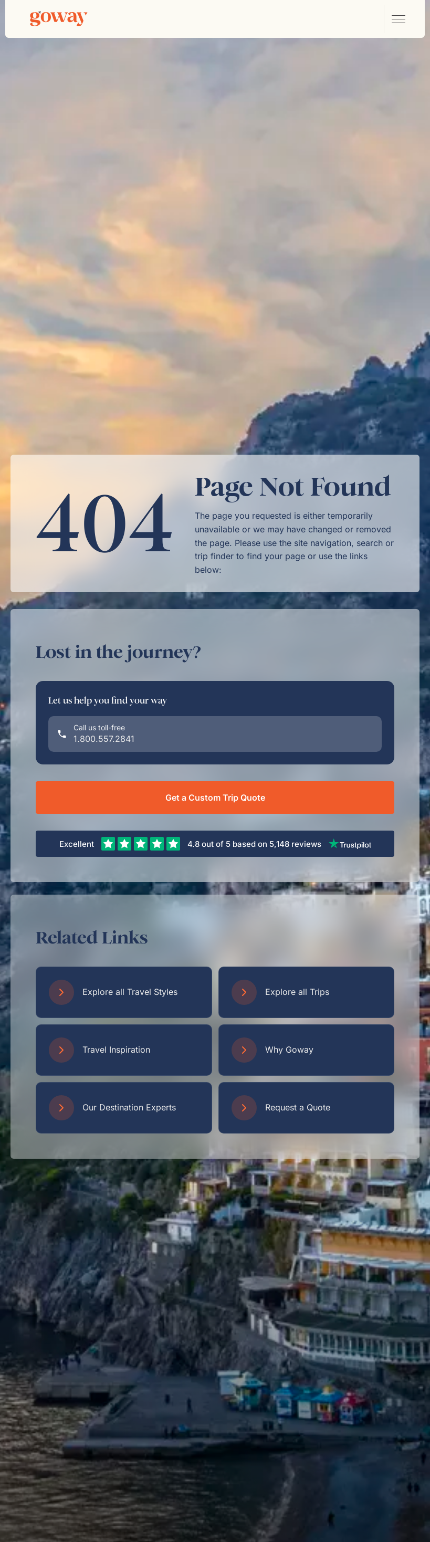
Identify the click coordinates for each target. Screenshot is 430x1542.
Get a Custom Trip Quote (215, 797)
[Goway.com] (59, 19)
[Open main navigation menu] (398, 19)
